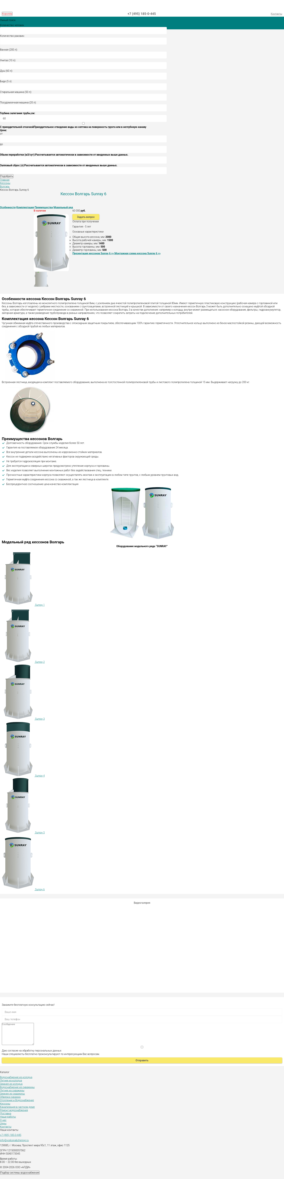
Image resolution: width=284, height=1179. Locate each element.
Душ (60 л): (6, 70)
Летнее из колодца (11, 1084)
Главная (4, 179)
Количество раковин (12, 35)
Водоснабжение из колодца (16, 1081)
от (1, 133)
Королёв (7, 13)
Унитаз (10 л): (8, 60)
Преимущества (44, 207)
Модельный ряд (63, 207)
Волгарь (5, 186)
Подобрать (6, 176)
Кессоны (5, 183)
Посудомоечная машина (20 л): (18, 102)
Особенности (8, 207)
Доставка (5, 1117)
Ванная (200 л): (9, 49)
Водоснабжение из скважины (17, 1091)
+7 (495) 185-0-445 (142, 14)
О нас (3, 1124)
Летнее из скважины (12, 1094)
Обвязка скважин (10, 1101)
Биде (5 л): (6, 81)
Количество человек (12, 25)
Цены (3, 1127)
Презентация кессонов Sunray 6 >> (93, 253)
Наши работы (8, 1121)
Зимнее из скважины (12, 1098)
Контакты (276, 13)
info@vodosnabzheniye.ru (14, 1144)
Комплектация (25, 207)
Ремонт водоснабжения (14, 1114)
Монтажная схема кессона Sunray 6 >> (137, 253)
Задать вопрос (86, 217)
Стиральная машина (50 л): (16, 92)
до (1, 144)
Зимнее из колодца (11, 1088)
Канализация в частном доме (17, 1111)
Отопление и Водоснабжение (17, 1104)
